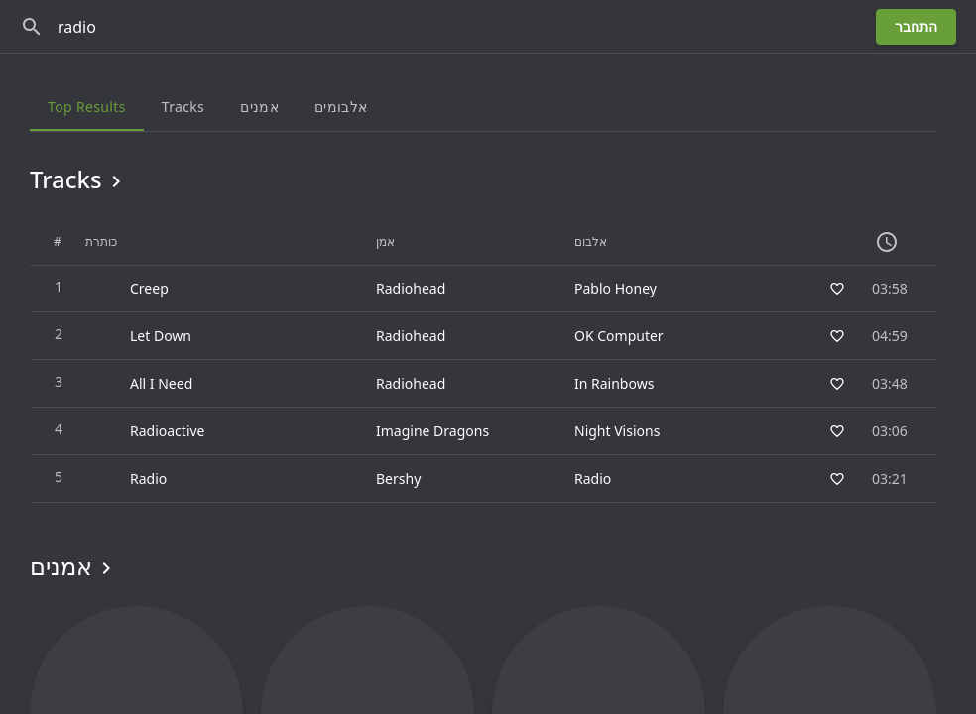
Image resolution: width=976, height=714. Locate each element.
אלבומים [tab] (340, 106)
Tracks (79, 179)
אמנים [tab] (259, 106)
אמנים (74, 566)
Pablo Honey (615, 288)
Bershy (398, 478)
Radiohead (410, 288)
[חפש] (32, 27)
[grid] (483, 361)
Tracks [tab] (183, 106)
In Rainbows (614, 383)
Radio (592, 478)
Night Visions (617, 430)
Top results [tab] (87, 106)
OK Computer (619, 335)
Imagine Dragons (432, 430)
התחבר (916, 26)
